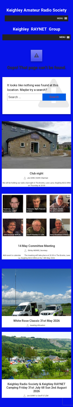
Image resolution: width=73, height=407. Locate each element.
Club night (36, 173)
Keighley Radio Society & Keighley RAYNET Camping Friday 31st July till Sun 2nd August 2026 (36, 387)
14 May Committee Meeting (36, 246)
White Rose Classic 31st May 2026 (36, 321)
